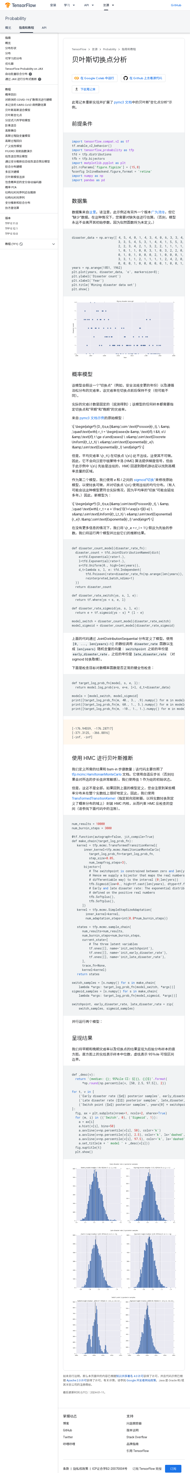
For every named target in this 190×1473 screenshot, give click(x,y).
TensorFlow (79, 49)
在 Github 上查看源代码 (143, 78)
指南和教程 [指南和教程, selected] (26, 28)
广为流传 (158, 212)
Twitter (68, 1437)
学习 (67, 5)
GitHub (176, 5)
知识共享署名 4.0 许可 (130, 1376)
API (86, 5)
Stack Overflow (137, 1437)
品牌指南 (133, 1444)
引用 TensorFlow (138, 1451)
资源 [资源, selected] (106, 5)
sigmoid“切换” (144, 480)
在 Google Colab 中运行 (94, 78)
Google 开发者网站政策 (141, 1380)
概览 (8, 28)
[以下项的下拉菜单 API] (94, 5)
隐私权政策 (80, 1468)
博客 (66, 1423)
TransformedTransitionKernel (93, 798)
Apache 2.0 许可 (76, 1380)
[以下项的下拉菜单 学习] (75, 5)
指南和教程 (129, 49)
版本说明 (133, 1430)
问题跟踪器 (134, 1423)
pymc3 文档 (123, 102)
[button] (25, 244)
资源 (94, 49)
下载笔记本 (85, 89)
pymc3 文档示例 (92, 418)
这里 (92, 212)
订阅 (173, 1469)
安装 (53, 5)
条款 (66, 1468)
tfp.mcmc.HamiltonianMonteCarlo (97, 774)
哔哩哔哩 (69, 1444)
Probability (15, 18)
